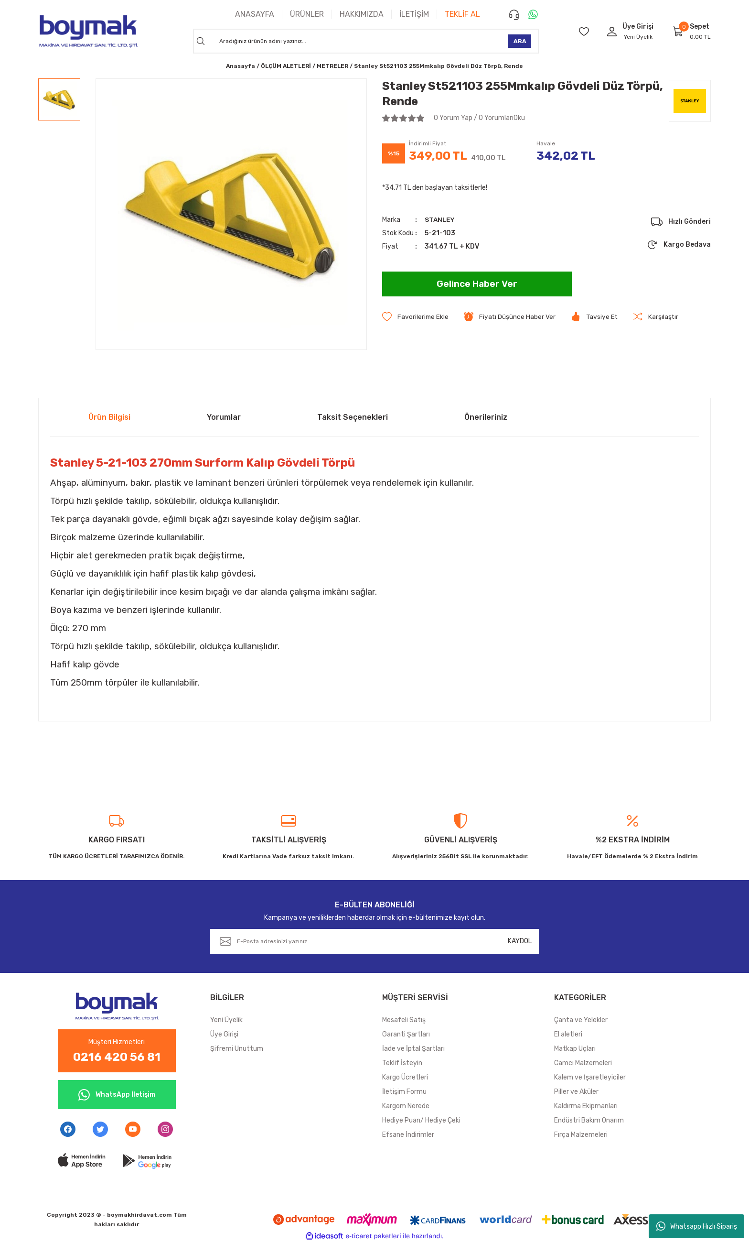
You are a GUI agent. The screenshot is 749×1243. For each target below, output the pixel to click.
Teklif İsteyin (402, 1063)
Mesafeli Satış (404, 1020)
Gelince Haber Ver (477, 284)
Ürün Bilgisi (109, 417)
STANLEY (440, 220)
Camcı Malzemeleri (583, 1063)
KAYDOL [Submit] (520, 941)
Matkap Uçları (575, 1049)
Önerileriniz (485, 417)
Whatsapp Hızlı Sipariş (696, 1226)
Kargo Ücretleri (405, 1077)
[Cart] (678, 31)
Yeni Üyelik (638, 36)
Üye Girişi (224, 1034)
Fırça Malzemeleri (581, 1135)
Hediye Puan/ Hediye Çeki (421, 1120)
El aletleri (568, 1034)
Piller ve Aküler (576, 1092)
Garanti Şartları (406, 1034)
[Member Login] (612, 31)
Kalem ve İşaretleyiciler (590, 1077)
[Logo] (88, 31)
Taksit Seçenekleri (352, 417)
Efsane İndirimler (408, 1135)
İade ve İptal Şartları (413, 1049)
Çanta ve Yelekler (581, 1020)
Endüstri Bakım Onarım (589, 1120)
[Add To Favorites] (415, 317)
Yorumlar (224, 417)
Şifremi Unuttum (236, 1049)
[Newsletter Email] (374, 941)
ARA (520, 41)
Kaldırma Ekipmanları (586, 1106)
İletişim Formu (404, 1092)
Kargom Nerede (405, 1106)
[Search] (366, 41)
